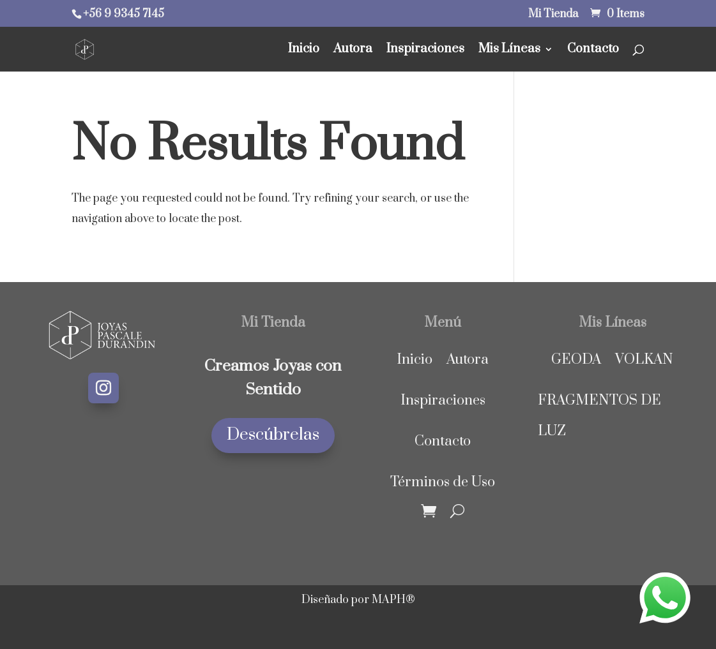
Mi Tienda (553, 15)
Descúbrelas (273, 434)
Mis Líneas (509, 51)
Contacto (593, 51)
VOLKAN (644, 359)
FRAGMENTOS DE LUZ (599, 416)
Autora (352, 51)
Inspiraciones (425, 51)
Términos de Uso (442, 482)
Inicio (303, 51)
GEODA (576, 359)
